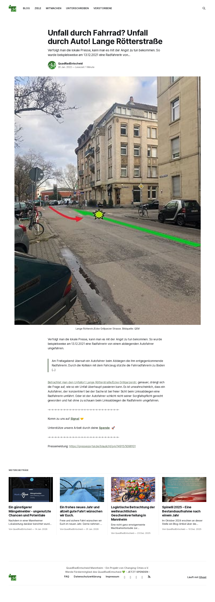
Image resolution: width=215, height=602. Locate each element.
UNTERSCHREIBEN (77, 8)
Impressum (112, 576)
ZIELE (38, 8)
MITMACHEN (53, 8)
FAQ (66, 576)
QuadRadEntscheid (70, 63)
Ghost (202, 577)
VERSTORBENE (102, 8)
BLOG (26, 8)
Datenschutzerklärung (87, 576)
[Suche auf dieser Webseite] (204, 8)
